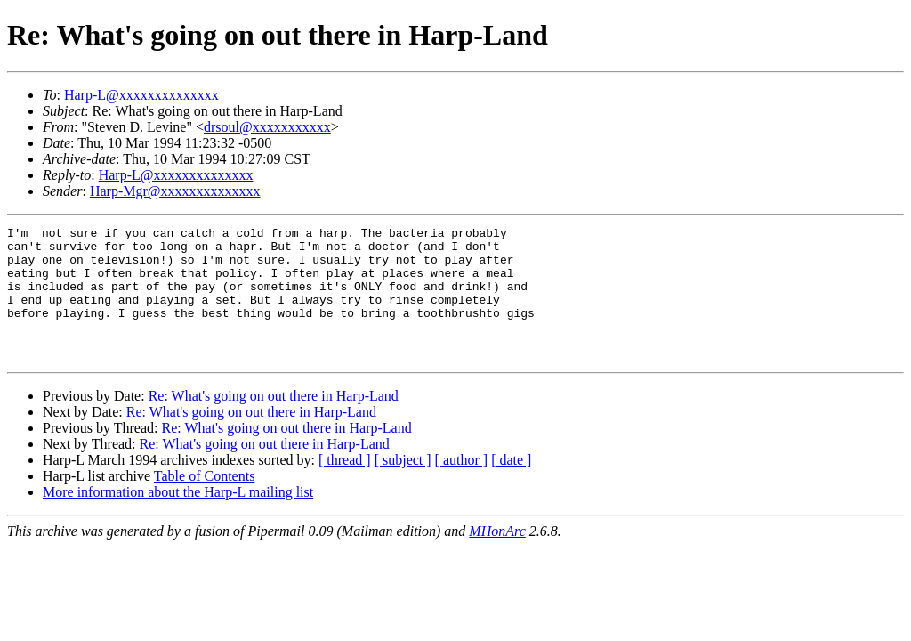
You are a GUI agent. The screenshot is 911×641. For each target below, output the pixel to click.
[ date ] (511, 486)
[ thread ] (344, 486)
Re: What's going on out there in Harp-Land (274, 422)
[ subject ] (403, 486)
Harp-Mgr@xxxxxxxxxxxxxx (175, 191)
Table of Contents (204, 502)
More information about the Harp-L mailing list (178, 518)
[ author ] (461, 486)
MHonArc (497, 557)
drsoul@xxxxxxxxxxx (267, 126)
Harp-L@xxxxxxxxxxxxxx (141, 94)
